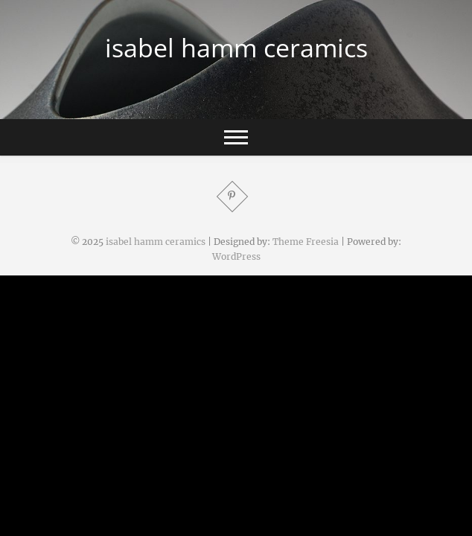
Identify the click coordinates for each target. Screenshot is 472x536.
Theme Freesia (305, 241)
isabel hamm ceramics (236, 48)
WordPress (236, 256)
